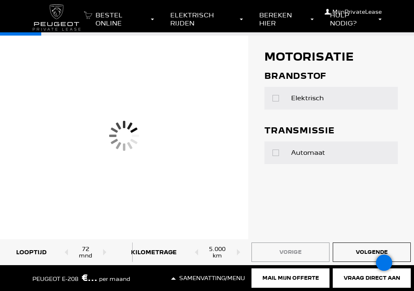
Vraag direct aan (372, 278)
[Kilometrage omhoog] (240, 252)
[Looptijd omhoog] (106, 252)
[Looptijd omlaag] (64, 252)
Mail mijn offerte (290, 278)
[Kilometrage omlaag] (194, 252)
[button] (117, 21)
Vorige (290, 252)
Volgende (372, 252)
